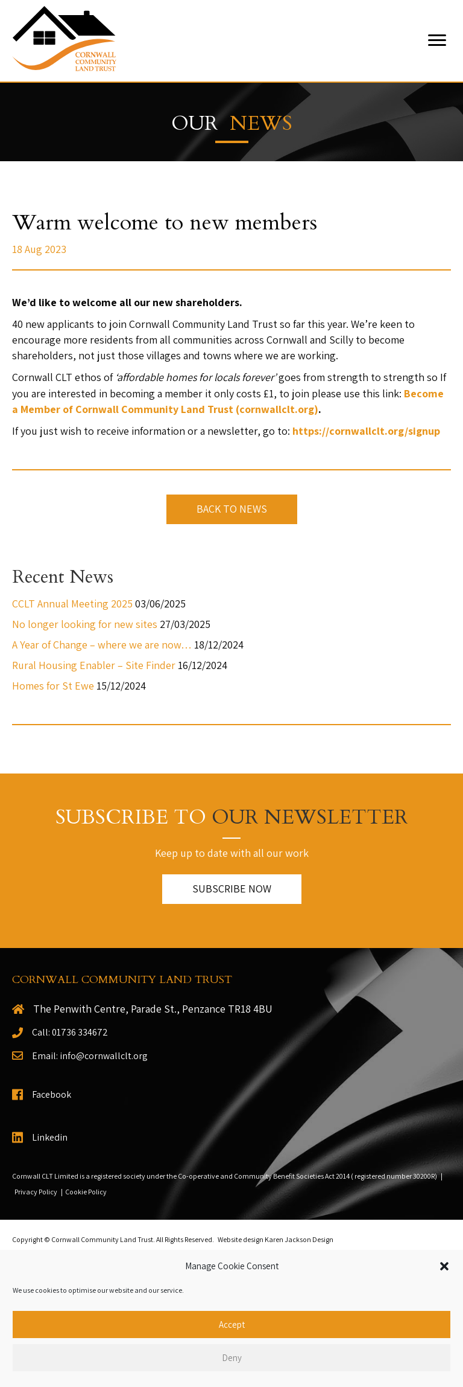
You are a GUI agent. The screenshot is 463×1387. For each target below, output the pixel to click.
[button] (444, 1266)
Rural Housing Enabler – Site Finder (93, 665)
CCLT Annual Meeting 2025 (72, 603)
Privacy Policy (35, 1191)
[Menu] (437, 40)
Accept (232, 1324)
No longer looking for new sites (84, 624)
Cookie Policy (86, 1191)
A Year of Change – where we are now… (102, 645)
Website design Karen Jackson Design (275, 1239)
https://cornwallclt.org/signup (366, 431)
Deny (232, 1357)
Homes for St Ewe (53, 686)
